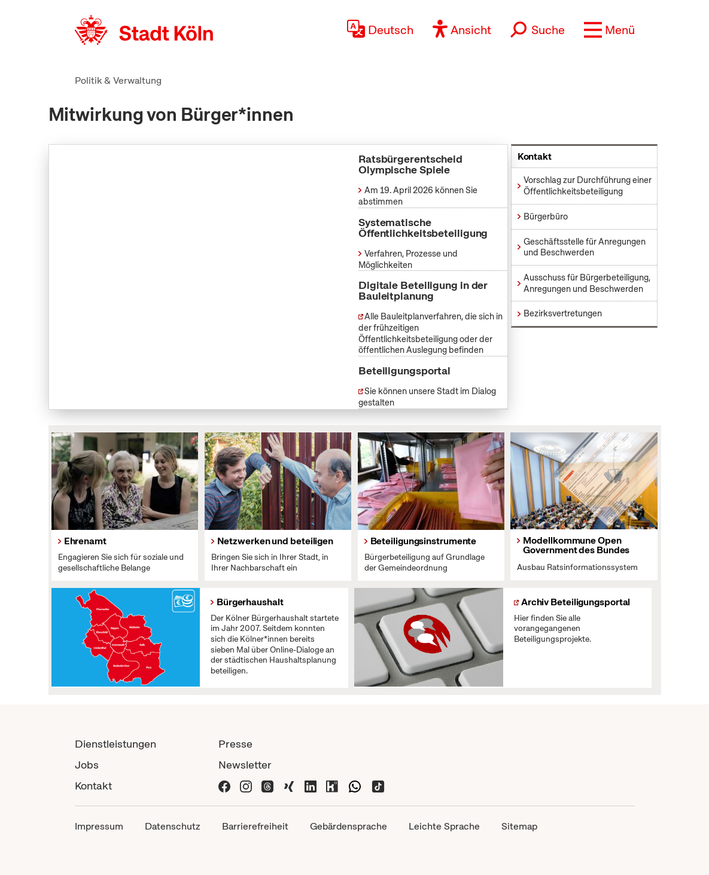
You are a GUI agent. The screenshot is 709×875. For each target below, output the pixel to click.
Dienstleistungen (115, 744)
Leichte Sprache (444, 826)
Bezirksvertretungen (563, 313)
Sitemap (519, 826)
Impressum (99, 826)
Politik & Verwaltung (118, 80)
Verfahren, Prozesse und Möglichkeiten (408, 259)
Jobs (87, 765)
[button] (609, 30)
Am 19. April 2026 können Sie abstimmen (417, 196)
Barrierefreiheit (255, 826)
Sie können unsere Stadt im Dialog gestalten (427, 397)
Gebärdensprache (348, 826)
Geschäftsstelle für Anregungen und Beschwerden (585, 247)
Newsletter (245, 765)
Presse (235, 744)
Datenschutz (172, 826)
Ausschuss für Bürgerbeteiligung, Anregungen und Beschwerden (587, 283)
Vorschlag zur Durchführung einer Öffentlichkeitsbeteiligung (588, 186)
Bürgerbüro (546, 216)
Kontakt (93, 785)
